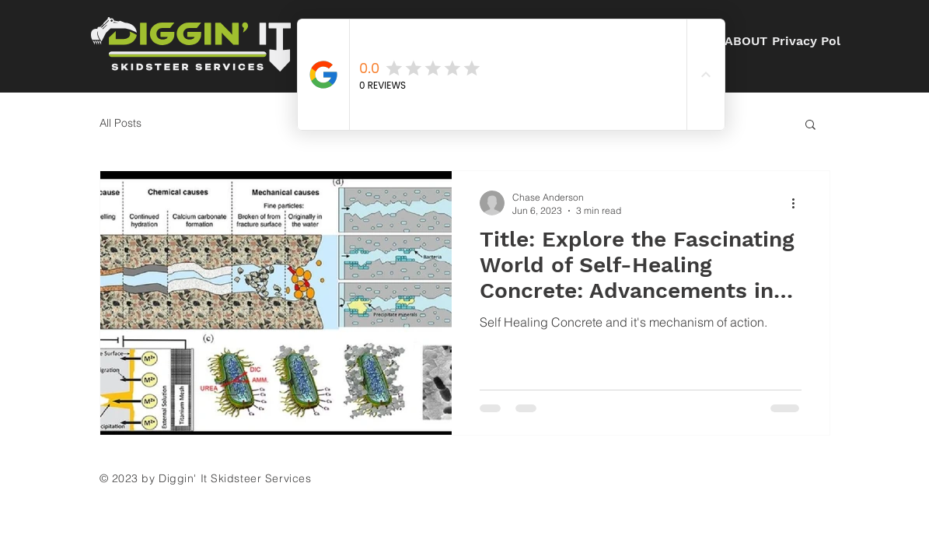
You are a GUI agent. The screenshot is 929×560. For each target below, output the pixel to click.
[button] (810, 125)
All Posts (120, 123)
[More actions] (799, 203)
